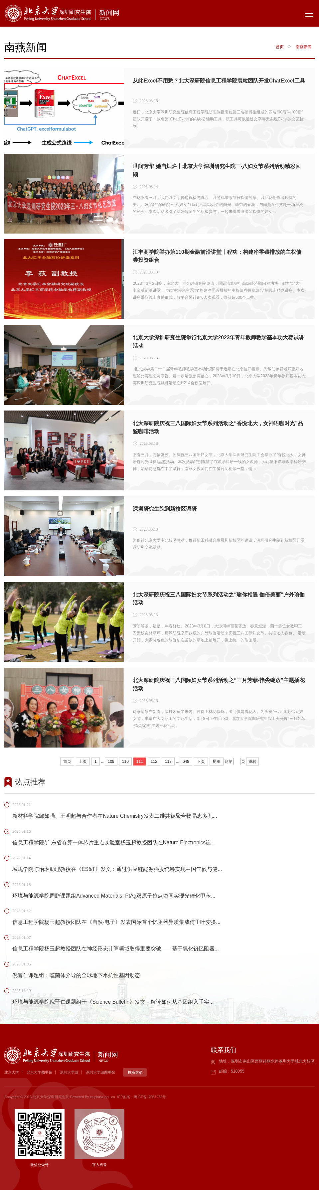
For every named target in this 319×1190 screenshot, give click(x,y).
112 (154, 761)
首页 (280, 47)
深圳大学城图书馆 (100, 1072)
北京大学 (11, 1072)
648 (186, 761)
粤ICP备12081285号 (150, 1097)
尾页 (217, 761)
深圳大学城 (69, 1072)
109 (111, 761)
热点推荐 (30, 781)
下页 (201, 761)
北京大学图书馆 (39, 1072)
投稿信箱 (135, 1072)
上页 (83, 761)
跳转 (252, 761)
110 (125, 761)
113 (168, 761)
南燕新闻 (304, 47)
